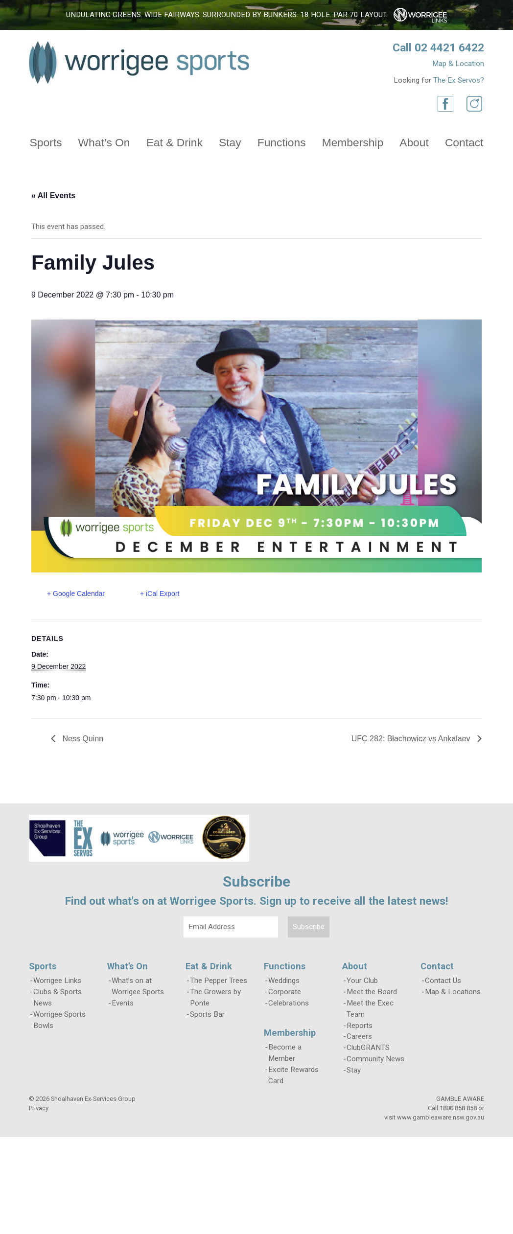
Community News (375, 1058)
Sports (46, 142)
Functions (281, 142)
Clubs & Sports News (57, 997)
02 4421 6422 (449, 47)
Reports (360, 1025)
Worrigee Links (57, 980)
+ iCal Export (160, 593)
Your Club (362, 980)
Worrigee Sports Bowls (59, 1020)
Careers (359, 1036)
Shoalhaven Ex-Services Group (93, 1098)
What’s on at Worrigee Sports (138, 986)
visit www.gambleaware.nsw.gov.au (434, 1117)
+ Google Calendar (76, 593)
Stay (230, 142)
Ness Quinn (81, 738)
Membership (352, 142)
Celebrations (288, 1003)
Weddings (284, 980)
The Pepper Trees (218, 980)
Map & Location (458, 63)
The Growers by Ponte (215, 997)
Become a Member (285, 1053)
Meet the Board (372, 991)
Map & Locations (453, 991)
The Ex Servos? (458, 80)
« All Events (53, 195)
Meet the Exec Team (370, 1009)
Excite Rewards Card (293, 1075)
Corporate (284, 991)
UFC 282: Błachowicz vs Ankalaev (411, 738)
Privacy (38, 1108)
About (414, 142)
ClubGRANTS (368, 1047)
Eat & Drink (174, 142)
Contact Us (443, 980)
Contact (464, 142)
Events (123, 1003)
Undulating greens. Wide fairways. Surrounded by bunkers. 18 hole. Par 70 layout (226, 14)
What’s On (104, 142)
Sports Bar (207, 1014)
